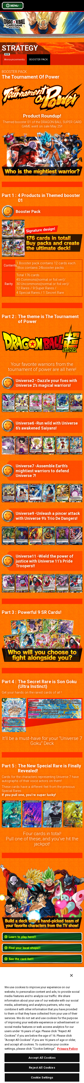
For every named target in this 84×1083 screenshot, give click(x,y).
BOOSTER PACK (38, 59)
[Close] (71, 975)
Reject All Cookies (42, 1067)
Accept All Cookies (42, 1057)
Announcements (14, 57)
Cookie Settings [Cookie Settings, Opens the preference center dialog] (42, 1077)
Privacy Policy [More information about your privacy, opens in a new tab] (67, 1048)
